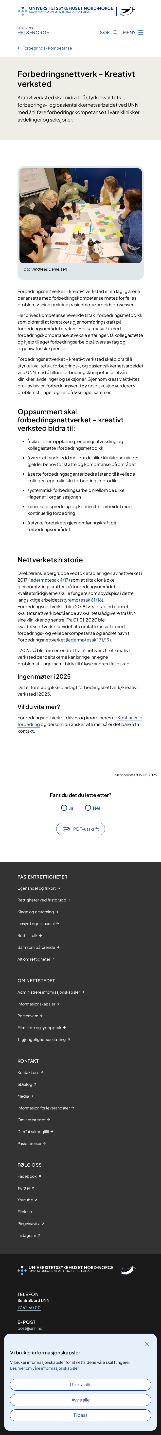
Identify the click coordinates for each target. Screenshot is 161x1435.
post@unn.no (30, 1328)
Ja (71, 808)
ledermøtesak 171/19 (88, 639)
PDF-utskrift (86, 829)
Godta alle (80, 1384)
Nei (96, 808)
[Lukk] (147, 1344)
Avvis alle (81, 1399)
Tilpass (80, 1415)
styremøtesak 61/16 (81, 600)
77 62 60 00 (29, 1307)
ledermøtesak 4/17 (49, 580)
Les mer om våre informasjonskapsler (44, 1368)
